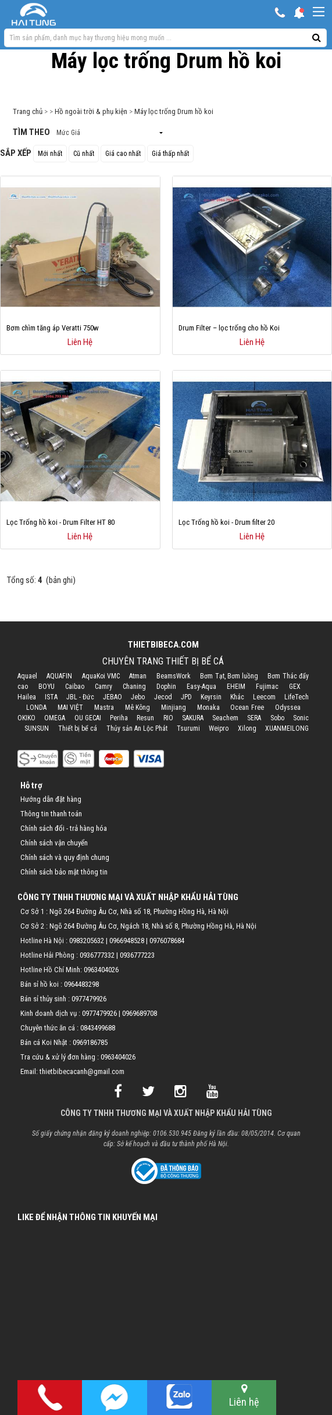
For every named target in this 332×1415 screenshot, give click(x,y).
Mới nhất (50, 154)
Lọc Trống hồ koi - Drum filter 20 (226, 522)
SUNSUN (36, 728)
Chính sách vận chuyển (54, 842)
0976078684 (166, 940)
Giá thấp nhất (170, 154)
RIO (168, 718)
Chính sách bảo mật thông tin (64, 872)
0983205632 (86, 940)
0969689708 (139, 1013)
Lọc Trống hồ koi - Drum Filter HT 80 (60, 522)
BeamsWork (173, 676)
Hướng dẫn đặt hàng (50, 799)
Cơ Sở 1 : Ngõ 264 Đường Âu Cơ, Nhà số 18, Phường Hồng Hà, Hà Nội (124, 911)
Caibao (74, 686)
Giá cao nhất (123, 154)
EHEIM (236, 686)
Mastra (104, 707)
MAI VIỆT (71, 707)
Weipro (219, 728)
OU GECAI (87, 718)
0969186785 (90, 1042)
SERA (254, 718)
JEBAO (112, 697)
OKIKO (26, 718)
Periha (119, 718)
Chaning (134, 686)
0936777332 (97, 955)
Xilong (247, 728)
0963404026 (101, 969)
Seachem (225, 718)
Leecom (264, 697)
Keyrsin (211, 697)
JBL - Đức (80, 697)
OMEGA (54, 718)
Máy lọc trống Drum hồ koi (173, 111)
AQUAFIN (59, 676)
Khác (237, 697)
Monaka (208, 707)
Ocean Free (247, 707)
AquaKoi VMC (101, 676)
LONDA (36, 707)
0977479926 (89, 998)
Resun (145, 718)
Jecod (163, 697)
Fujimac (267, 686)
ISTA (51, 697)
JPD (186, 697)
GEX (295, 686)
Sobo (277, 718)
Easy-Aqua (201, 686)
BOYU (46, 686)
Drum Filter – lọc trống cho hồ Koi (229, 327)
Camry (103, 686)
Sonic (301, 718)
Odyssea (288, 707)
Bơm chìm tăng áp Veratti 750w (52, 327)
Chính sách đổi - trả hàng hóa (63, 828)
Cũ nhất (83, 154)
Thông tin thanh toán (51, 813)
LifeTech (296, 697)
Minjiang (173, 707)
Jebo (138, 697)
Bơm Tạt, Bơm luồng (229, 676)
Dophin (166, 686)
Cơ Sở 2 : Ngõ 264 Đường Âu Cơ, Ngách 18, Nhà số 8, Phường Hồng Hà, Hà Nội (138, 926)
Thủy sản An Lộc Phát (136, 728)
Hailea (26, 697)
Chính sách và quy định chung (64, 857)
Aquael (27, 676)
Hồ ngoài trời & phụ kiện (91, 111)
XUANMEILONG (287, 728)
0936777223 (137, 955)
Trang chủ (27, 111)
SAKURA (193, 718)
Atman (138, 676)
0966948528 (126, 940)
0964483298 (81, 984)
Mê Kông (138, 707)
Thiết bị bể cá (77, 728)
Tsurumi (188, 728)
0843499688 (97, 1027)
